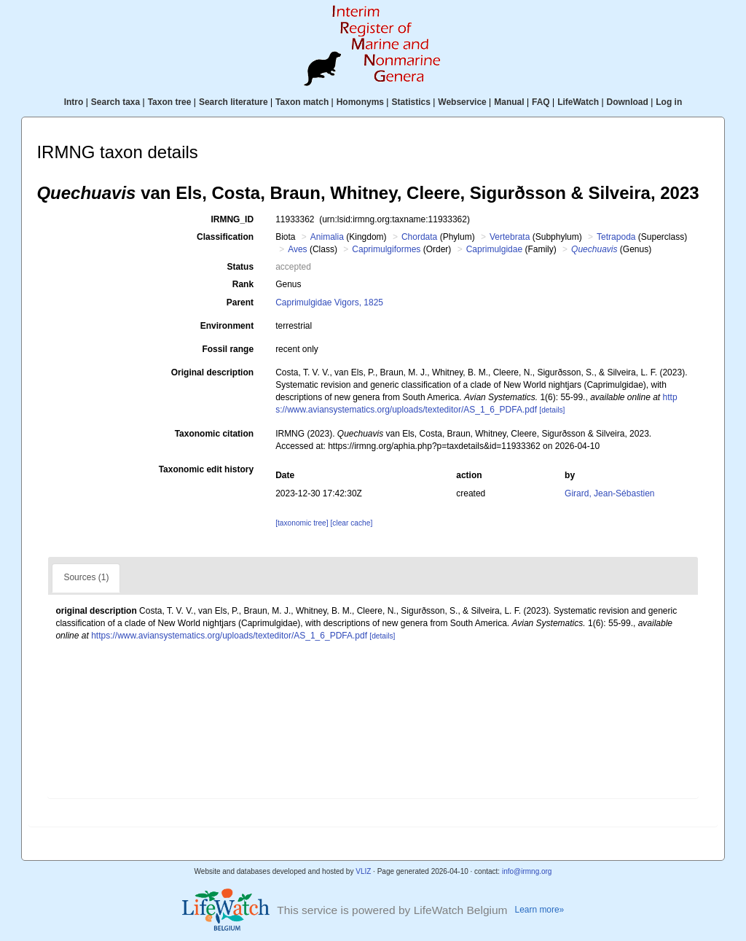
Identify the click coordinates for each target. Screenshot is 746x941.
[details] (552, 410)
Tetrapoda (616, 237)
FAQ (541, 102)
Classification (225, 237)
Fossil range (228, 349)
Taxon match (302, 102)
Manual (509, 102)
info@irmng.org (527, 871)
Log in (669, 102)
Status (240, 267)
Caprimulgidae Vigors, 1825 (329, 302)
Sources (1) (86, 577)
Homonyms (360, 102)
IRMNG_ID (232, 219)
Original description (212, 372)
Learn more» (540, 910)
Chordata (419, 237)
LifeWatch (578, 102)
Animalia (327, 237)
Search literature (233, 102)
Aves (297, 249)
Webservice (462, 102)
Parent (240, 302)
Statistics (410, 102)
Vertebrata (510, 237)
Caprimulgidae (494, 249)
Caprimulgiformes (386, 249)
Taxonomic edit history (206, 469)
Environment (227, 326)
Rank (243, 284)
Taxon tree (170, 102)
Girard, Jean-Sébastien (609, 493)
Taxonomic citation (214, 434)
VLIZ (363, 871)
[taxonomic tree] (301, 523)
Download (627, 102)
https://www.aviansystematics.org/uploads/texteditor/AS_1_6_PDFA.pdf (229, 635)
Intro (74, 102)
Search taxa (115, 102)
